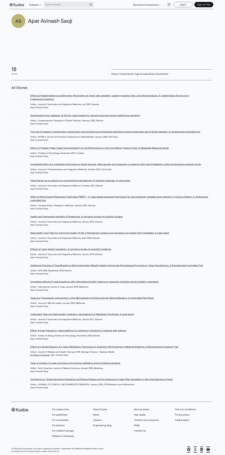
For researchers (60, 408)
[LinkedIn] (201, 449)
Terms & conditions (185, 408)
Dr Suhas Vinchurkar (39, 354)
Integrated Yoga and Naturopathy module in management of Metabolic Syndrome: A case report (82, 313)
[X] (195, 449)
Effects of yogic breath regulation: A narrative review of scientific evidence (70, 248)
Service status (141, 408)
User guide (139, 413)
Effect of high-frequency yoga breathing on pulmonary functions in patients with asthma (78, 329)
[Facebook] (188, 449)
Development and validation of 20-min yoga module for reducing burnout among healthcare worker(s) (85, 114)
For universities (60, 419)
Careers (97, 419)
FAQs (137, 424)
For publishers (59, 413)
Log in (181, 4)
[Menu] (167, 4)
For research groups (63, 429)
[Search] (92, 4)
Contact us (140, 429)
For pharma (58, 424)
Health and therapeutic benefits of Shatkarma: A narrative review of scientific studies (76, 215)
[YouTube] (208, 449)
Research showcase (63, 435)
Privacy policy (182, 413)
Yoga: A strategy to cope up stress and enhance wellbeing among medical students (75, 362)
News (96, 413)
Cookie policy (182, 419)
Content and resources (146, 419)
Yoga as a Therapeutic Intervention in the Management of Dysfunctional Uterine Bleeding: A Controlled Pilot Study (92, 297)
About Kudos (100, 408)
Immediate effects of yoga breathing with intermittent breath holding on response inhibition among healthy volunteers (94, 280)
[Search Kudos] (67, 4)
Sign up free (202, 4)
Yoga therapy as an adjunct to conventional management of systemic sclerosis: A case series (80, 179)
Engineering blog (102, 424)
